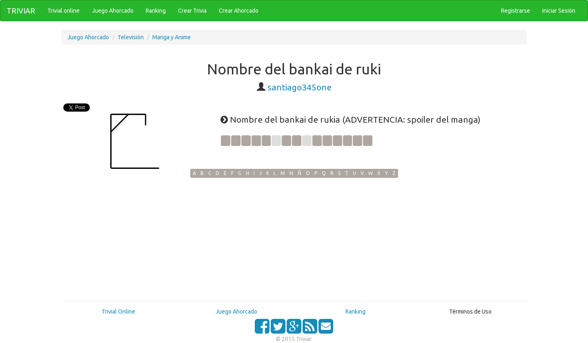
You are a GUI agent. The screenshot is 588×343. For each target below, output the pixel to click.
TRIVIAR (21, 11)
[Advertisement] (294, 239)
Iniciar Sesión (558, 10)
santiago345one (299, 87)
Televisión (131, 37)
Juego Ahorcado (88, 37)
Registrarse (515, 10)
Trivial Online (118, 311)
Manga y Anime (171, 37)
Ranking (355, 311)
